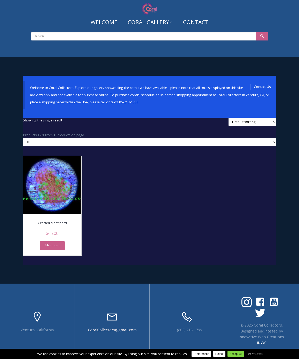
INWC (262, 342)
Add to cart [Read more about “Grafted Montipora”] (52, 245)
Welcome (104, 22)
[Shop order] (252, 122)
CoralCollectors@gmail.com (112, 329)
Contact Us (262, 86)
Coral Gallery (150, 22)
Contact (195, 22)
